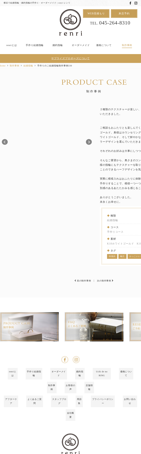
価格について (104, 45)
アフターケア (11, 404)
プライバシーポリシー (103, 404)
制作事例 (127, 45)
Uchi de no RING (102, 392)
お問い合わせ (130, 404)
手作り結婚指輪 (35, 45)
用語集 (79, 404)
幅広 (122, 256)
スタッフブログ (59, 404)
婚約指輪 (58, 45)
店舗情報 (89, 398)
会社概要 (70, 410)
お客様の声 (71, 398)
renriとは (11, 45)
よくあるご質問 (34, 404)
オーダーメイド (81, 45)
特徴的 (112, 256)
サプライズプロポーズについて (70, 58)
